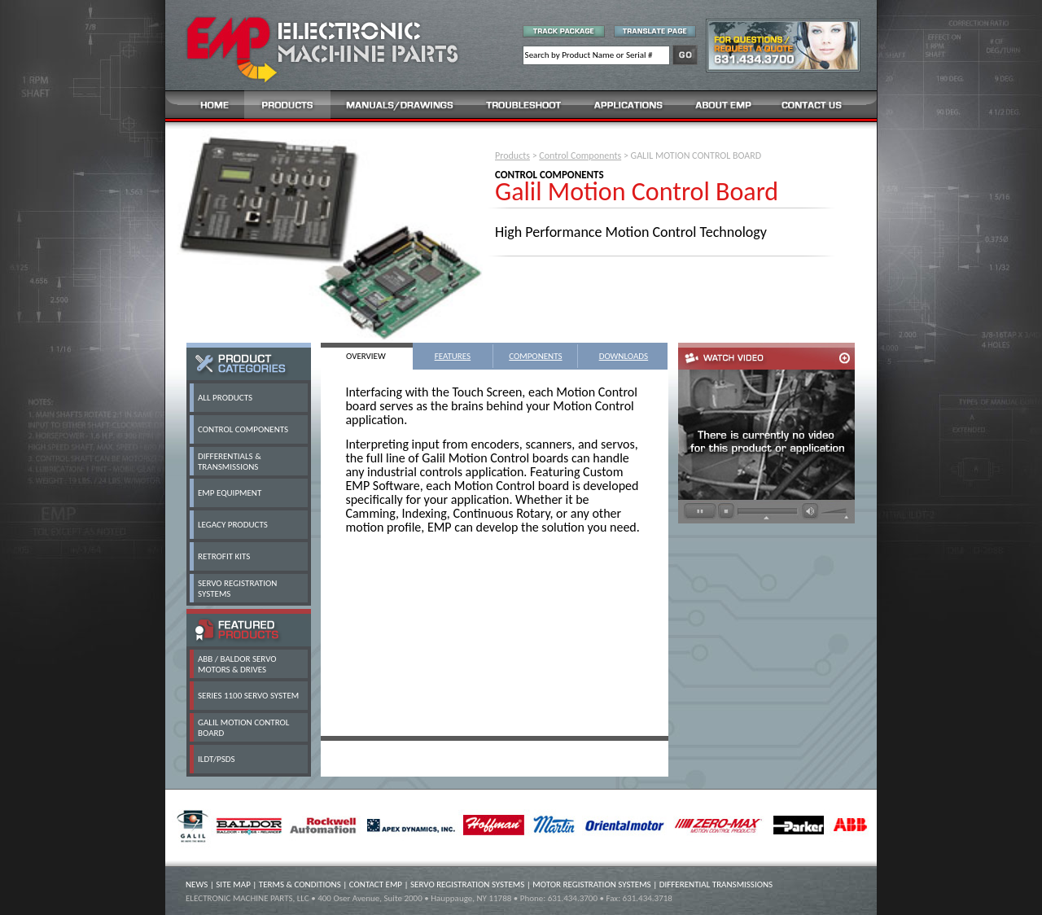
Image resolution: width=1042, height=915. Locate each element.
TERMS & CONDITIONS (300, 884)
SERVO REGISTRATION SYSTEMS (467, 884)
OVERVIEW (366, 356)
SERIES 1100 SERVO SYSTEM (248, 695)
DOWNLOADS (624, 356)
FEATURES (453, 356)
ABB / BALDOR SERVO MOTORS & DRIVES (237, 664)
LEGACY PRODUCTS (233, 524)
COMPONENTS (535, 356)
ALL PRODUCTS (225, 397)
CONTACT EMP (375, 884)
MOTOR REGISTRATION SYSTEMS (591, 884)
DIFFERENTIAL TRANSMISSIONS (716, 884)
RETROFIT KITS (224, 556)
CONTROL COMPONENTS (243, 429)
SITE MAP (233, 884)
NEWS (197, 884)
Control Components (580, 155)
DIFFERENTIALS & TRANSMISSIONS (229, 461)
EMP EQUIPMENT (229, 493)
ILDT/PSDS (216, 759)
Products (512, 155)
